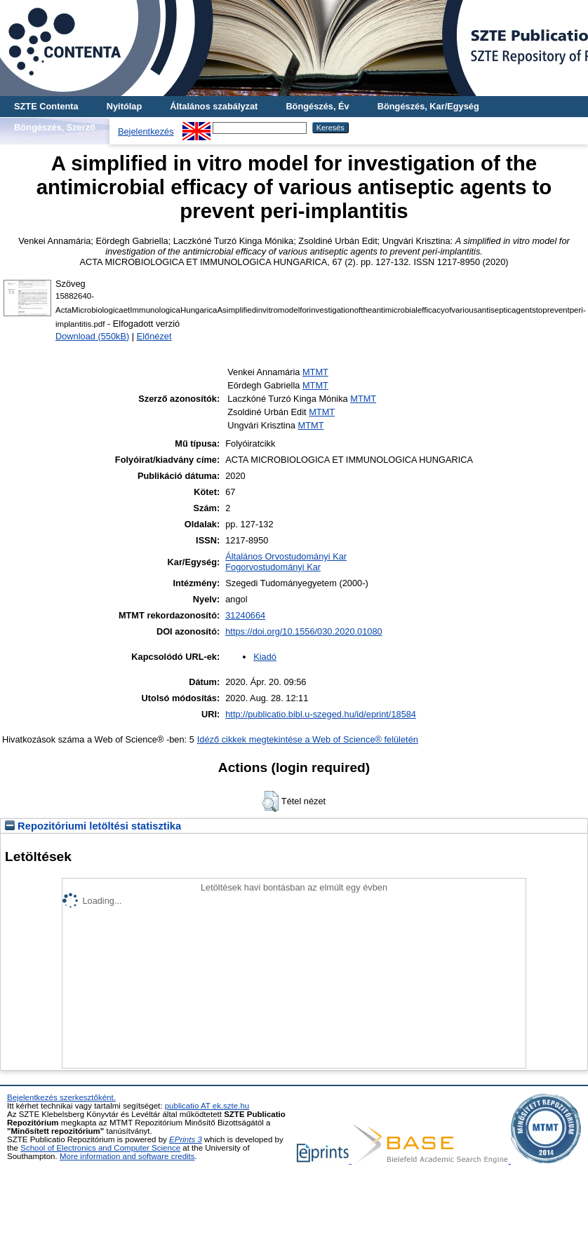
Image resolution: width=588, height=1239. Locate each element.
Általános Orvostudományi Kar (286, 556)
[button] (270, 801)
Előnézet (154, 336)
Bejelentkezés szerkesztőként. (61, 1097)
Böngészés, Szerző (54, 127)
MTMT (315, 372)
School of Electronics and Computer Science (100, 1148)
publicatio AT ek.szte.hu (207, 1106)
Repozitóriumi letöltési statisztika (93, 826)
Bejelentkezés (146, 131)
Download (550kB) (92, 336)
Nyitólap (124, 106)
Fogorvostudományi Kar (273, 567)
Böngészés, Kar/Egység (428, 106)
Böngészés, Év (317, 106)
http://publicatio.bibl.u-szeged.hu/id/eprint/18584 (320, 714)
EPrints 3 (185, 1139)
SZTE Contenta (46, 106)
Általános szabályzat (214, 106)
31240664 (245, 615)
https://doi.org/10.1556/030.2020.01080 (303, 631)
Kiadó (264, 656)
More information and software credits (127, 1156)
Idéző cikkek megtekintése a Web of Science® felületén (307, 739)
